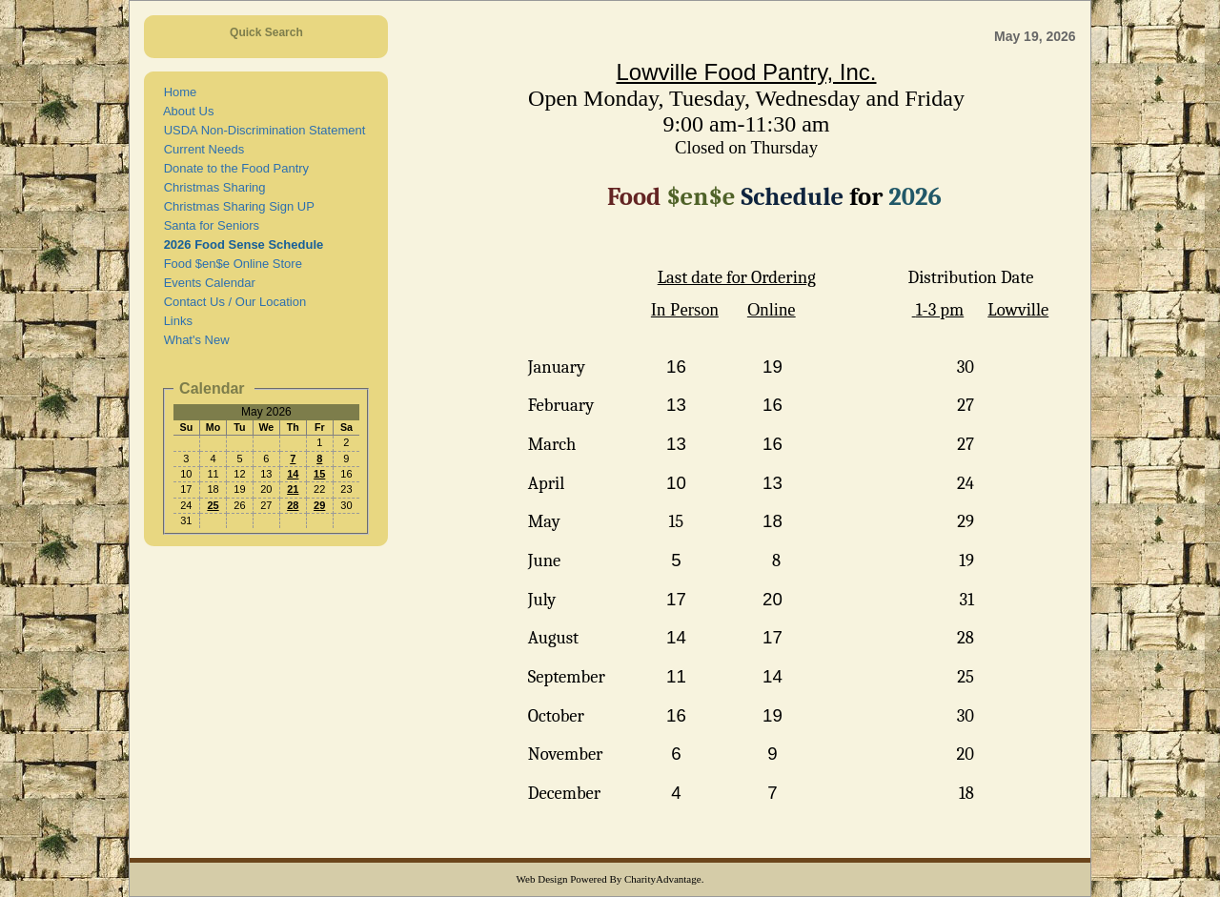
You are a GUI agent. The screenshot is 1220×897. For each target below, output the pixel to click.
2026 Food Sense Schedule (239, 244)
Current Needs (200, 149)
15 (319, 473)
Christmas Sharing (210, 187)
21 (292, 489)
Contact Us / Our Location (231, 302)
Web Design (542, 879)
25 (212, 505)
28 (292, 505)
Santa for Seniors (207, 225)
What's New (192, 340)
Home (176, 92)
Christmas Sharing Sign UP (235, 206)
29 (319, 505)
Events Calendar (205, 282)
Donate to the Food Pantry (232, 168)
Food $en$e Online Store (229, 263)
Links (174, 321)
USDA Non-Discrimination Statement (260, 130)
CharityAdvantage (663, 879)
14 (292, 473)
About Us (185, 111)
